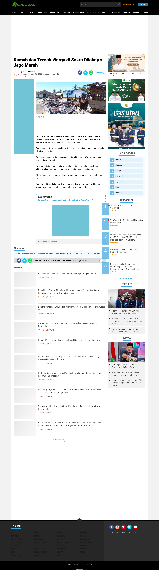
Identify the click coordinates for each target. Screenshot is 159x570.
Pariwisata (54, 12)
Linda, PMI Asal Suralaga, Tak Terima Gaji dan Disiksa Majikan (126, 319)
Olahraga (84, 535)
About (112, 522)
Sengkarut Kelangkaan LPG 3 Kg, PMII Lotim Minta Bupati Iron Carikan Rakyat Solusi (69, 409)
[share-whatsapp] (91, 72)
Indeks (22, 12)
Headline (119, 193)
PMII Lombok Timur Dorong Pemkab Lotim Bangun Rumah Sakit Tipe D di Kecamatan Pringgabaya (68, 378)
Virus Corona (16, 545)
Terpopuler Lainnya (126, 268)
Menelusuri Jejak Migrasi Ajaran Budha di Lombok (128, 244)
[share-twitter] (85, 72)
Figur (117, 187)
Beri (13, 522)
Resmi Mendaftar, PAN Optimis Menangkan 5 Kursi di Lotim (125, 301)
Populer (143, 4)
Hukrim (96, 12)
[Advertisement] (79, 34)
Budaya (136, 12)
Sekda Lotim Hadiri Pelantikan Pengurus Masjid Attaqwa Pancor (71, 276)
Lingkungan (116, 12)
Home (14, 12)
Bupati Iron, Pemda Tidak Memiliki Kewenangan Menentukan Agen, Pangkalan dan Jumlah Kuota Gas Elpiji (71, 295)
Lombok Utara (86, 532)
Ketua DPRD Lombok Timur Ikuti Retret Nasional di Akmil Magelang (65, 343)
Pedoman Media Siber (124, 522)
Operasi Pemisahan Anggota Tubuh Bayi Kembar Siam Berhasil (65, 200)
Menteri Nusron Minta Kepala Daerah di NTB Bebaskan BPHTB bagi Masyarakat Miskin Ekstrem (69, 361)
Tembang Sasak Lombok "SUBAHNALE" (128, 206)
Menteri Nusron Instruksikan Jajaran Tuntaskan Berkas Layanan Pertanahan (71, 326)
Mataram (15, 535)
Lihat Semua (59, 440)
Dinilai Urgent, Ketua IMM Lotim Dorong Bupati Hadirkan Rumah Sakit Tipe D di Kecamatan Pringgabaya (70, 394)
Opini (13, 539)
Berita (30, 12)
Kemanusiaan (16, 529)
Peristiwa (66, 12)
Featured (119, 176)
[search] (100, 4)
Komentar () (100, 73)
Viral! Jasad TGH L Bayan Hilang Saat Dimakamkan (128, 219)
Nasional (61, 535)
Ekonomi (126, 12)
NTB (89, 12)
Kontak (137, 522)
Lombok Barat (79, 12)
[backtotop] (79, 510)
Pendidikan (146, 12)
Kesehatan (38, 529)
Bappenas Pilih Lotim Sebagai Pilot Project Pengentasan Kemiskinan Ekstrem (127, 372)
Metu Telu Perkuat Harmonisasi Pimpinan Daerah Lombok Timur (126, 363)
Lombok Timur (41, 12)
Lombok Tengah (40, 532)
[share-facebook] (80, 72)
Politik (105, 12)
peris (36, 545)
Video (82, 542)
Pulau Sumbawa (40, 542)
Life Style (61, 529)
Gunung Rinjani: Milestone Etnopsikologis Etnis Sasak (123, 355)
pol (58, 545)
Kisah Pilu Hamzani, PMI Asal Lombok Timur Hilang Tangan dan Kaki (127, 311)
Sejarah (118, 182)
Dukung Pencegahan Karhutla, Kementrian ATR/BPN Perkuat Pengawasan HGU (67, 310)
